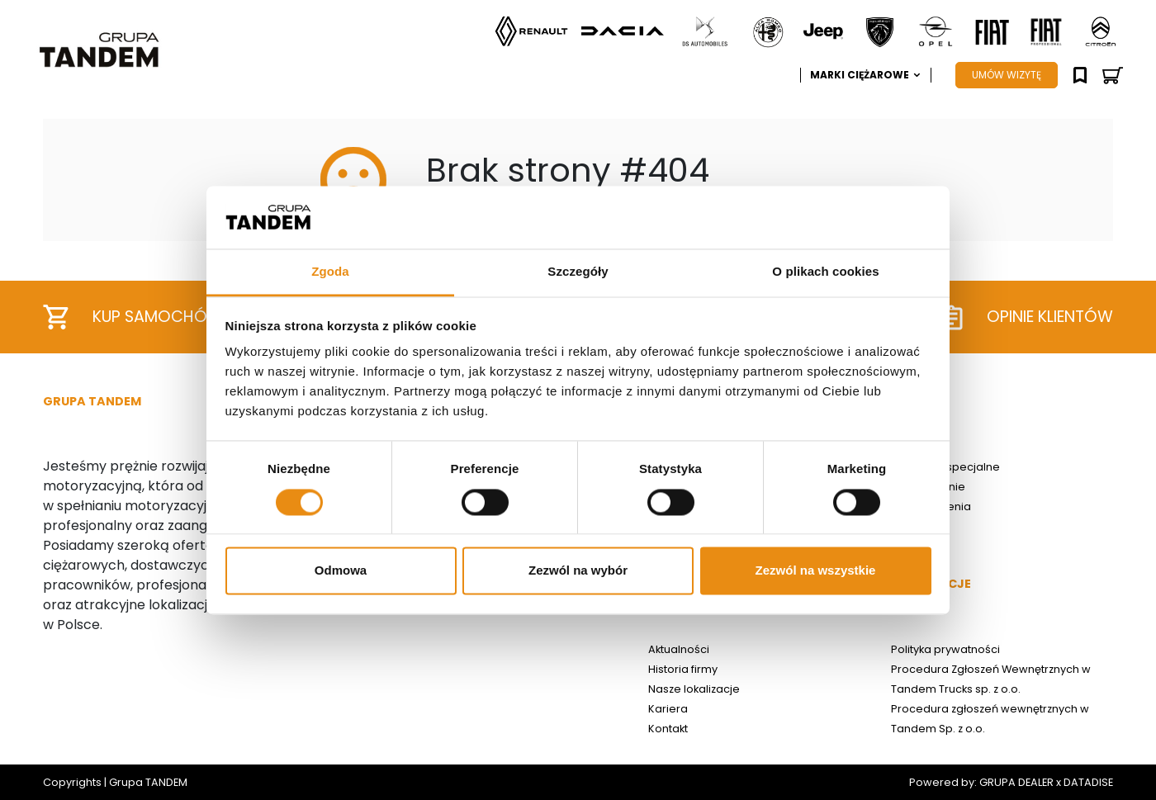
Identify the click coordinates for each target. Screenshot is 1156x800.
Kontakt (668, 729)
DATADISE (1088, 782)
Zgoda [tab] (330, 272)
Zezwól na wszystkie (816, 571)
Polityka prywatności (945, 649)
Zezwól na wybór (578, 571)
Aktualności (678, 649)
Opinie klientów (1026, 317)
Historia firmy (683, 669)
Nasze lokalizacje (694, 689)
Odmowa (341, 571)
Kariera (668, 709)
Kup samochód (130, 317)
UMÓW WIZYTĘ (1006, 75)
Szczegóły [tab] (577, 272)
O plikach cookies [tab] (825, 272)
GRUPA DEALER (1016, 782)
